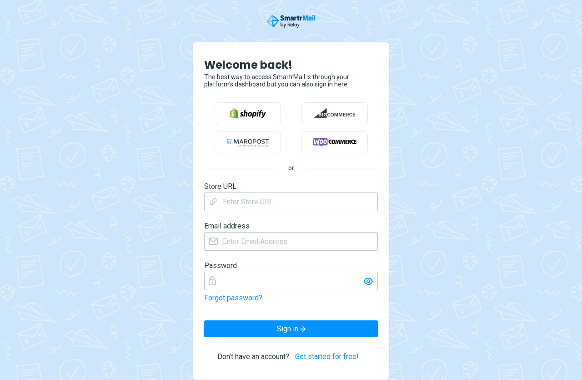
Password (220, 266)
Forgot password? (233, 298)
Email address (227, 226)
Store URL (220, 186)
